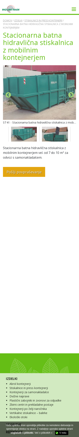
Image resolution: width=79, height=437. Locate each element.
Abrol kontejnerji (20, 384)
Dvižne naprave (19, 396)
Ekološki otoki (18, 417)
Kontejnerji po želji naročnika (28, 409)
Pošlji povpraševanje (24, 172)
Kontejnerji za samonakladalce (29, 392)
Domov (7, 20)
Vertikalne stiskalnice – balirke (28, 413)
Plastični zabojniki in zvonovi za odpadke (35, 400)
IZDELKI (11, 379)
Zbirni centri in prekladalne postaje (31, 404)
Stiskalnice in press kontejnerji (43, 20)
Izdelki (18, 20)
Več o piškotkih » (43, 432)
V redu (62, 432)
